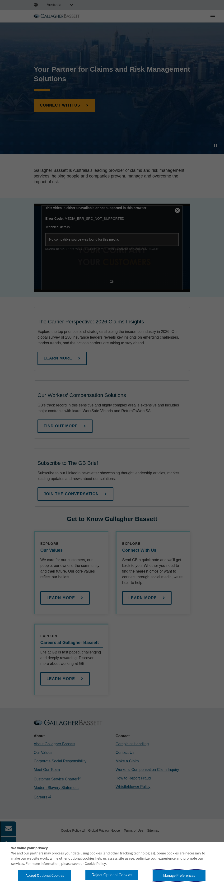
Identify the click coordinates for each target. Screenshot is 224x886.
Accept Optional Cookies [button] (45, 875)
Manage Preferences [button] (179, 875)
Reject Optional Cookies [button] (112, 875)
